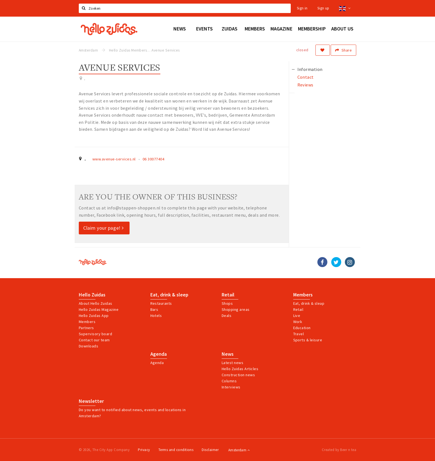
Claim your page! (103, 228)
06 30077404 (153, 159)
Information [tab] (310, 69)
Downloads (88, 346)
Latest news (232, 362)
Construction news (238, 374)
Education (302, 327)
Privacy (144, 449)
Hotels (156, 315)
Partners (86, 327)
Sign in (302, 8)
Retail (228, 295)
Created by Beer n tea (339, 449)
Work (297, 321)
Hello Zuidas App (94, 315)
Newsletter (91, 401)
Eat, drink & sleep (169, 295)
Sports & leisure (307, 339)
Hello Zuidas (92, 295)
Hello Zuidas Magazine (98, 309)
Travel (298, 333)
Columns (229, 380)
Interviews (231, 387)
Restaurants (161, 303)
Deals (226, 315)
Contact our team (94, 339)
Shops (227, 303)
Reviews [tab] (305, 85)
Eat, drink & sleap (309, 303)
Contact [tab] (305, 77)
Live (296, 315)
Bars (154, 309)
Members (87, 321)
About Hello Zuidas (95, 303)
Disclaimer (210, 449)
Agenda (158, 354)
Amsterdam (239, 450)
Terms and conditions (176, 449)
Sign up (323, 8)
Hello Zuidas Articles (240, 368)
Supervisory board (95, 333)
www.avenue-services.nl (114, 159)
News (228, 354)
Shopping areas (236, 309)
